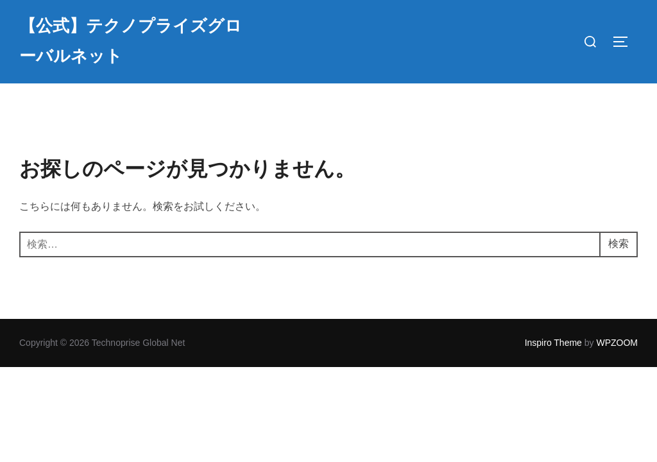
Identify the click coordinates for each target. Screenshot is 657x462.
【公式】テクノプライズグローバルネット (130, 41)
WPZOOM (617, 343)
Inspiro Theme (553, 343)
